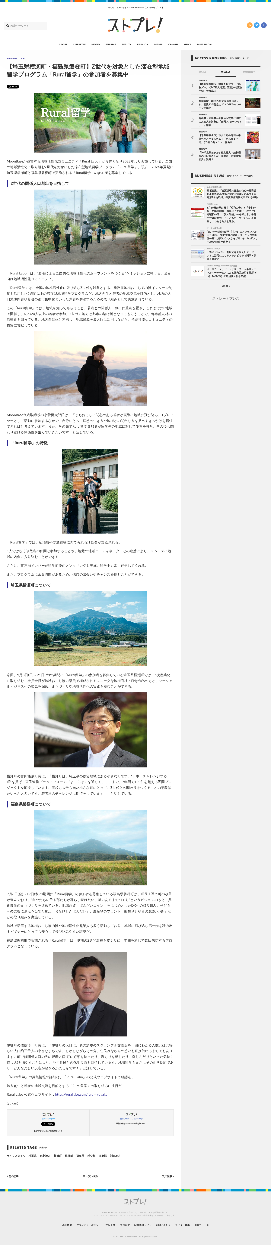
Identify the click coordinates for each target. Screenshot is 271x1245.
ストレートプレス (225, 299)
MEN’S (187, 44)
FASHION (142, 44)
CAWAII (173, 44)
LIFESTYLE (79, 44)
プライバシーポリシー (85, 1225)
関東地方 (115, 1155)
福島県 (80, 1155)
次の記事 (167, 1176)
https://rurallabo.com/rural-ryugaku (82, 1094)
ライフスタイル (16, 1155)
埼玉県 (33, 1155)
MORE (226, 286)
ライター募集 (186, 1225)
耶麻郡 (103, 1155)
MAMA (158, 44)
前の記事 (13, 1176)
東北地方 (45, 1155)
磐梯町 (69, 1155)
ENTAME (111, 44)
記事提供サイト (143, 1225)
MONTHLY (249, 71)
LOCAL (63, 44)
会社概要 (62, 1225)
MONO (95, 44)
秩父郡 (91, 1155)
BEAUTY (127, 44)
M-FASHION (204, 44)
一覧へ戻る (90, 1176)
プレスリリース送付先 (116, 1225)
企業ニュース (206, 1225)
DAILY (202, 71)
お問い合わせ (165, 1225)
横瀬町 (58, 1155)
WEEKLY (225, 71)
